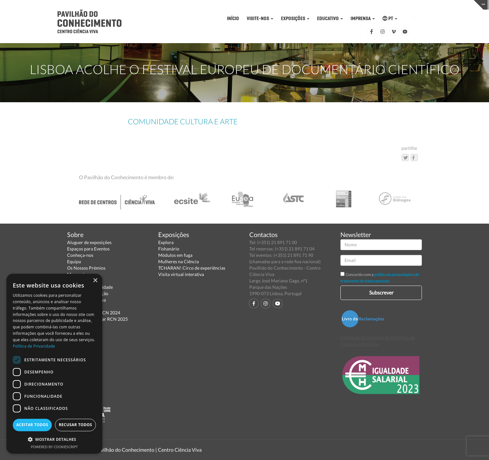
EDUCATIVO (330, 18)
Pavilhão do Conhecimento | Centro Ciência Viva (148, 450)
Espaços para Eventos (88, 248)
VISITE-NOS (260, 18)
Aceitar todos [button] (32, 424)
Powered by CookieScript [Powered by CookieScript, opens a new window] (54, 446)
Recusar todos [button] (75, 424)
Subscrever (381, 292)
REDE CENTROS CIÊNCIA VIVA (436, 4)
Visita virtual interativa (181, 274)
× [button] (95, 280)
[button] (54, 439)
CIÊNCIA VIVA (330, 4)
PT (390, 18)
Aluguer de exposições (89, 242)
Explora (166, 242)
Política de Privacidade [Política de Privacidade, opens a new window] (34, 346)
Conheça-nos (80, 255)
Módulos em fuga (175, 255)
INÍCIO (233, 18)
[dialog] (54, 364)
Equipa (74, 261)
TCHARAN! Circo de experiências (191, 268)
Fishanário (168, 248)
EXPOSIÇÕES (295, 18)
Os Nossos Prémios (86, 268)
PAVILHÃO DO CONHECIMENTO (224, 5)
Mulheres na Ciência (178, 261)
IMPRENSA (363, 18)
